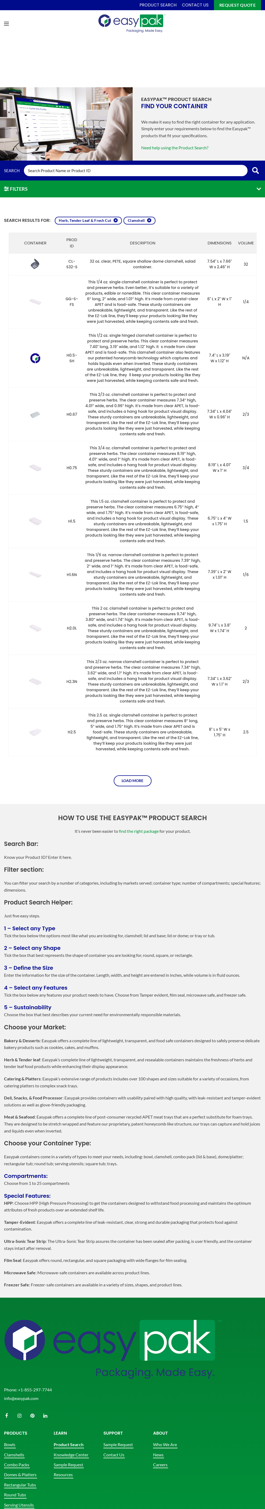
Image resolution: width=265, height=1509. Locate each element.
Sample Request (68, 1464)
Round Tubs (15, 1494)
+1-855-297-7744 (35, 1389)
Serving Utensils (19, 1504)
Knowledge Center (71, 1454)
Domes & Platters (20, 1474)
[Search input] (136, 170)
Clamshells (14, 1454)
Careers (160, 1464)
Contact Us (113, 1454)
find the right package (139, 831)
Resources (63, 1474)
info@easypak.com (21, 1398)
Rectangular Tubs (20, 1484)
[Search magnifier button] (255, 170)
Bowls (9, 1444)
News (158, 1454)
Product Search (69, 1444)
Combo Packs (16, 1464)
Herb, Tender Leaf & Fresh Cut (85, 220)
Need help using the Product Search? (174, 147)
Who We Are (165, 1444)
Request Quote (237, 5)
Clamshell (136, 220)
